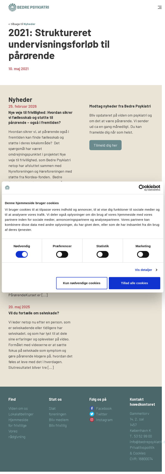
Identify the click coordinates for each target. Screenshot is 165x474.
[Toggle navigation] (159, 7)
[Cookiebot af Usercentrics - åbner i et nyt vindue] (141, 188)
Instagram (104, 419)
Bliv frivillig (58, 425)
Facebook (104, 408)
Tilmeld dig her (105, 145)
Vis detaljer (143, 270)
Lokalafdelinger (21, 414)
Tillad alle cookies (134, 283)
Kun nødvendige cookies (82, 283)
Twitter (101, 414)
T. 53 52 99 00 (141, 436)
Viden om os (18, 408)
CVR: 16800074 (141, 458)
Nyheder (29, 24)
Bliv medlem (58, 419)
